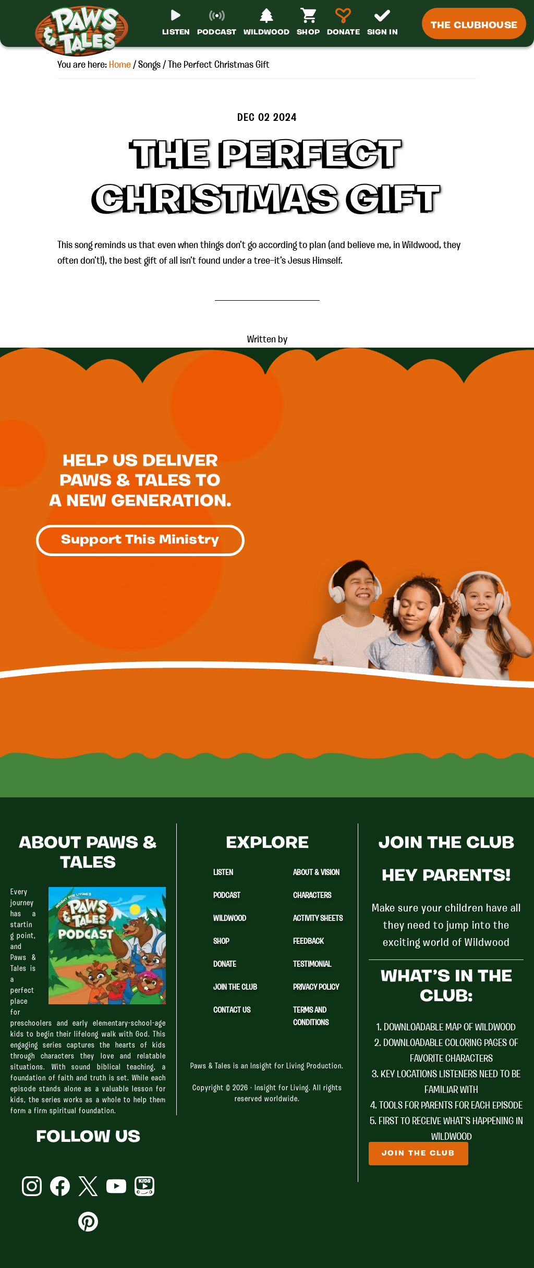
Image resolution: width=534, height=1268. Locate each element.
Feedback (308, 942)
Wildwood (229, 919)
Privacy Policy (316, 987)
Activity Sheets (318, 919)
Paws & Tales (86, 31)
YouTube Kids (144, 1186)
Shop (221, 942)
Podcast (226, 896)
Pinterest (88, 1222)
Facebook (60, 1186)
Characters (312, 896)
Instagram (32, 1186)
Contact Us (231, 1010)
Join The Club (235, 987)
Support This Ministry (140, 540)
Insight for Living (281, 1088)
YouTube (116, 1186)
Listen (223, 873)
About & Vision (316, 873)
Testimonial (312, 965)
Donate (224, 965)
